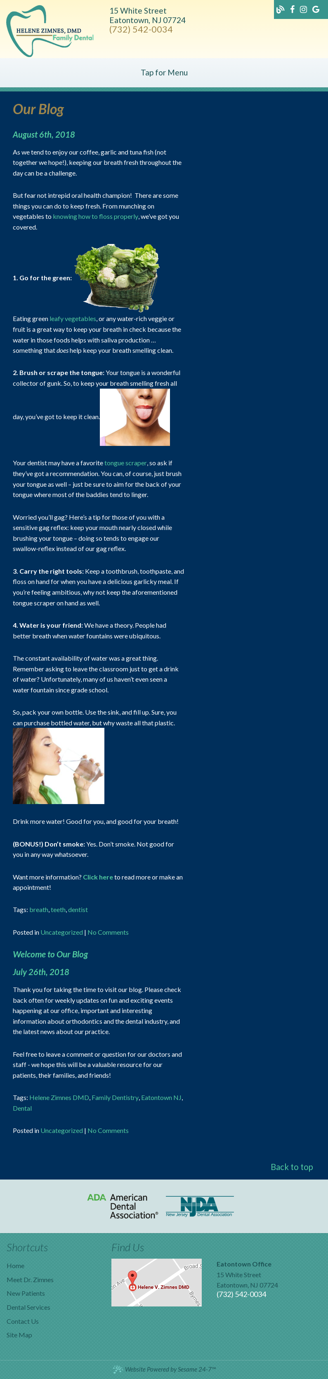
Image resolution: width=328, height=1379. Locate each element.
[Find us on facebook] (293, 8)
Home (15, 1265)
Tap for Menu (164, 72)
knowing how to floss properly (95, 216)
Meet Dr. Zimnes (30, 1279)
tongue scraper (125, 463)
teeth (58, 909)
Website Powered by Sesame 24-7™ (164, 1369)
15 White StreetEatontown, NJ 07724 (147, 15)
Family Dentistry (115, 1097)
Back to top (292, 1167)
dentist (78, 909)
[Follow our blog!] (281, 8)
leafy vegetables (73, 318)
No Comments (108, 932)
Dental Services (28, 1307)
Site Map (19, 1335)
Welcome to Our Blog (50, 954)
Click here (98, 877)
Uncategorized (61, 932)
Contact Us (23, 1321)
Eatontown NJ (161, 1097)
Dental (22, 1108)
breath (38, 909)
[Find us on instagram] (304, 8)
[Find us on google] (315, 8)
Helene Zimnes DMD (59, 1097)
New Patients (26, 1293)
